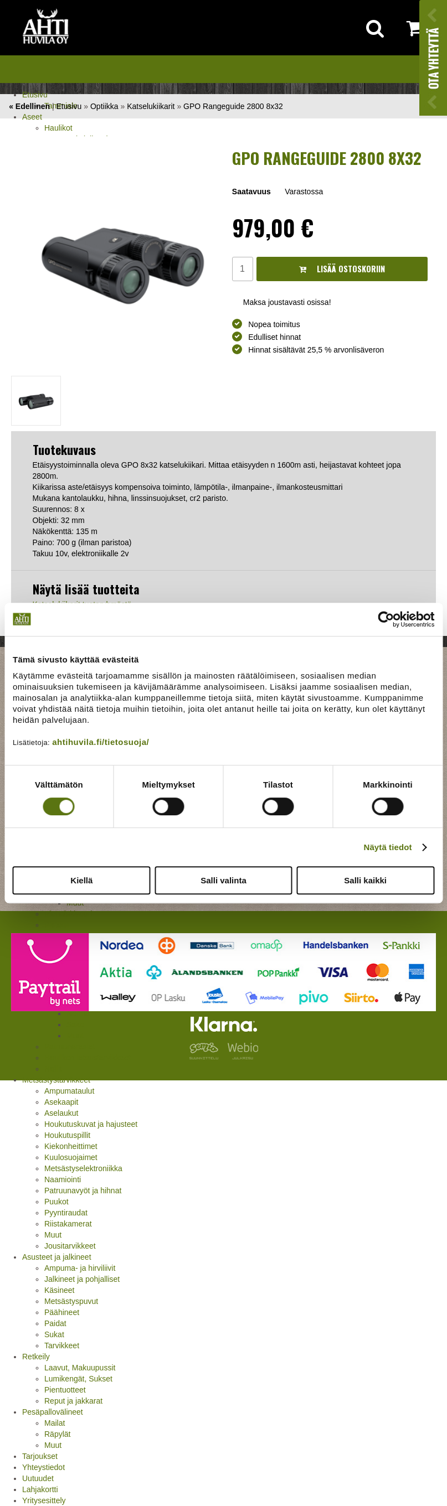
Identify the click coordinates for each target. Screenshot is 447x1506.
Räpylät (57, 1434)
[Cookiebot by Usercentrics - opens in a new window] (385, 619)
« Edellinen (29, 106)
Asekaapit (61, 1102)
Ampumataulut (69, 1090)
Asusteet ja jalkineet (56, 1257)
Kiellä (81, 880)
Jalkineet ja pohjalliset (82, 1279)
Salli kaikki (365, 880)
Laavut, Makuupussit (79, 1367)
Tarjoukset (40, 1456)
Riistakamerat (68, 1223)
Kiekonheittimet (70, 1146)
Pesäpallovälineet (52, 1411)
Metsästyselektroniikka (83, 1168)
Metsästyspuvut (71, 1301)
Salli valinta (223, 880)
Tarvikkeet (61, 1345)
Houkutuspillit (67, 1135)
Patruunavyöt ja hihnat (82, 1190)
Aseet (32, 116)
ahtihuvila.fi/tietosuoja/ (100, 742)
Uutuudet (38, 1478)
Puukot (56, 1201)
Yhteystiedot (43, 1467)
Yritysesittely (44, 1500)
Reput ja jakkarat (73, 1400)
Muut (52, 1234)
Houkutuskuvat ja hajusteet (90, 1124)
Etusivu (35, 94)
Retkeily (36, 1356)
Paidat (55, 1323)
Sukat (54, 1334)
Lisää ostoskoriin (342, 269)
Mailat (54, 1423)
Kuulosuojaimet (70, 1157)
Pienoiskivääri (68, 913)
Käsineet (59, 1290)
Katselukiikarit (150, 106)
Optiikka (104, 106)
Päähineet (61, 1312)
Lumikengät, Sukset (78, 1378)
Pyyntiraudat (66, 1212)
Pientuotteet (65, 1389)
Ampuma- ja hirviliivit (79, 1268)
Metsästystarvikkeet (56, 1079)
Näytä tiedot (388, 847)
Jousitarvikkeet (70, 1245)
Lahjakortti (40, 1489)
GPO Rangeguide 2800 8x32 (233, 106)
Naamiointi (62, 1179)
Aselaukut (61, 1113)
